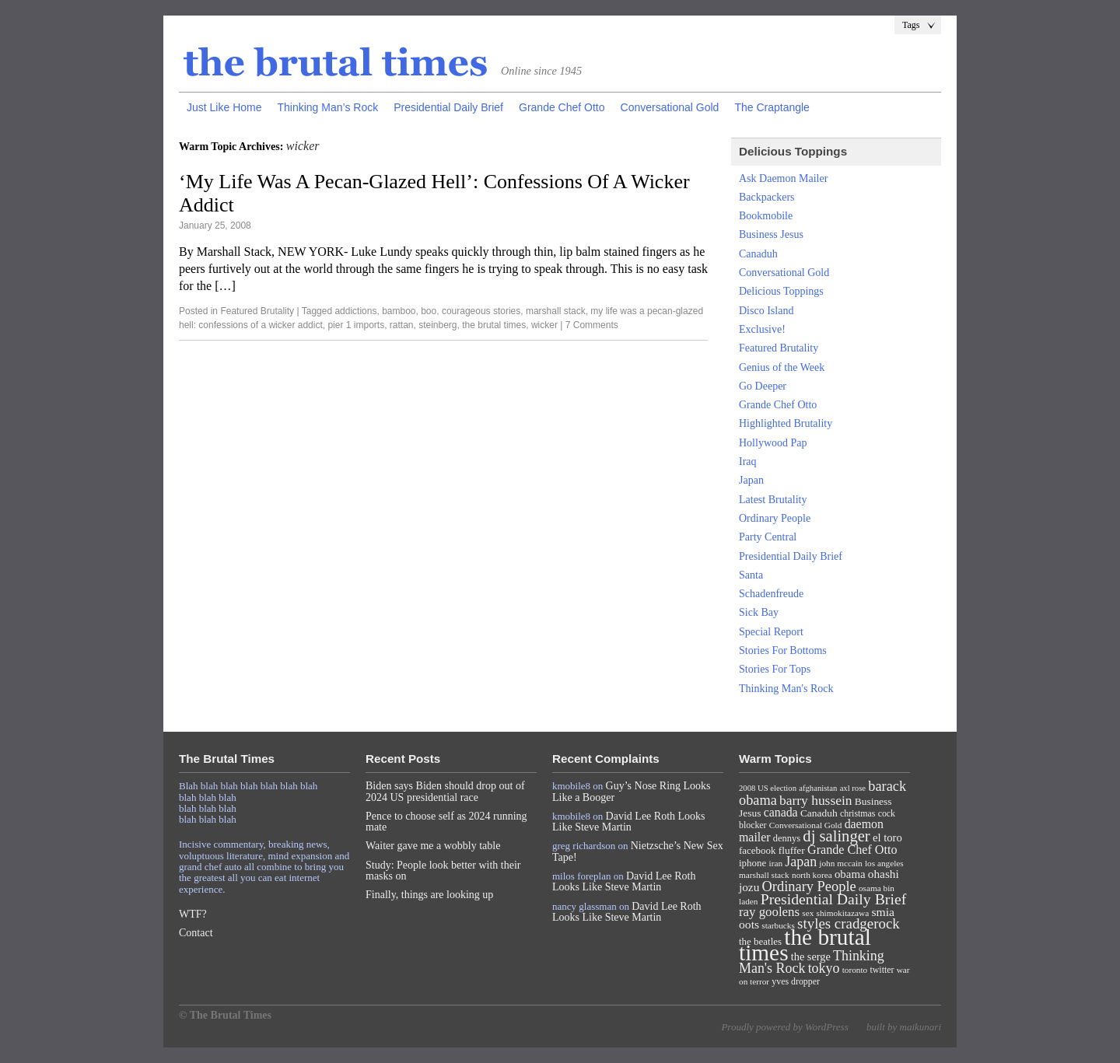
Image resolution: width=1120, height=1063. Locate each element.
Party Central (767, 537)
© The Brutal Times (225, 1015)
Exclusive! (762, 329)
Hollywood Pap (773, 443)
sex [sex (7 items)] (808, 913)
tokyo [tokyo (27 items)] (824, 968)
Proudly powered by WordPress (784, 1027)
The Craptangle (772, 107)
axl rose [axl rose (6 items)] (853, 788)
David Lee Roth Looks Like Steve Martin (628, 821)
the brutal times (494, 325)
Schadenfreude (771, 594)
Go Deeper (762, 386)
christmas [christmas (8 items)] (857, 813)
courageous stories (481, 311)
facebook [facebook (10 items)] (757, 850)
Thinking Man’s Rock (327, 107)
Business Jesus (771, 234)
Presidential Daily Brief (448, 107)
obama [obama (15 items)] (850, 874)
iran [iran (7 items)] (776, 863)
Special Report (771, 632)
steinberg (437, 325)
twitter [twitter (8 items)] (882, 969)
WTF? (193, 914)
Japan (751, 480)
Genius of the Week (781, 367)
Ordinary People (774, 518)
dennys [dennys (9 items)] (786, 838)
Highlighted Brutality (785, 423)
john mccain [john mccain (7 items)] (840, 863)
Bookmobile (766, 216)
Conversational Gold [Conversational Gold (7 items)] (805, 825)
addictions (355, 311)
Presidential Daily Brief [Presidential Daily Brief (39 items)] (834, 898)
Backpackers (767, 197)
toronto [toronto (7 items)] (855, 969)
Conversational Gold (670, 107)
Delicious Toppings (781, 291)
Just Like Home (224, 107)
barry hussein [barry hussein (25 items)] (815, 800)
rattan (402, 325)
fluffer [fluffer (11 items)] (792, 850)
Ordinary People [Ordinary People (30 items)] (809, 886)
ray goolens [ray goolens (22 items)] (769, 911)
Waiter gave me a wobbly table (433, 845)
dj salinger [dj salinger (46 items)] (836, 835)
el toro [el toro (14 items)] (887, 837)
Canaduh (758, 254)
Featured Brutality (257, 311)
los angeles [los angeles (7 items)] (884, 863)
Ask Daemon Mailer (783, 178)
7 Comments (591, 325)
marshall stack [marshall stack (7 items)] (764, 874)
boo (428, 311)
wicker (544, 325)
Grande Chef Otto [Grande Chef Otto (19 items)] (852, 849)
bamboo (398, 311)
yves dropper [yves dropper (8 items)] (796, 981)
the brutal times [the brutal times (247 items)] (805, 945)
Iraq (748, 461)
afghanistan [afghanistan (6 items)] (818, 788)
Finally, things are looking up (429, 894)
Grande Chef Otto (562, 107)
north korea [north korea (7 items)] (812, 874)
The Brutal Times (336, 63)
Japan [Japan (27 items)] (801, 861)
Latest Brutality (773, 499)
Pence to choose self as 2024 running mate (446, 821)
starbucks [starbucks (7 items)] (778, 925)
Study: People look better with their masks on (443, 870)
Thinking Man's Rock (786, 688)
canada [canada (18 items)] (781, 812)
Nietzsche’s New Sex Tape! (637, 851)
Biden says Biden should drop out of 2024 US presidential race (445, 791)
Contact (196, 933)
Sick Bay (759, 612)
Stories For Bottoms (783, 650)
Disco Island (766, 310)
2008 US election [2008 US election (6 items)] (767, 788)
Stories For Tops (774, 669)
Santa (751, 575)
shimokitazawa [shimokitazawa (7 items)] (843, 913)
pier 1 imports (355, 325)
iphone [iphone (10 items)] (752, 863)
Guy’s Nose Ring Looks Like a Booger (631, 791)
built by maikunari (903, 1027)
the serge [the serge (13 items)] (811, 956)
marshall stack (556, 311)
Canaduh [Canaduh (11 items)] (819, 813)
